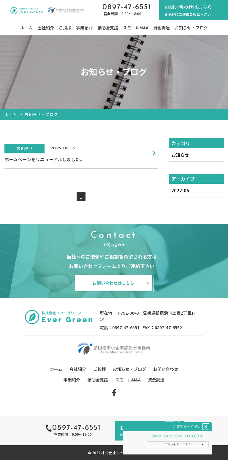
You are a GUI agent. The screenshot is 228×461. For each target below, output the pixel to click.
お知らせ (180, 155)
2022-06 (180, 190)
